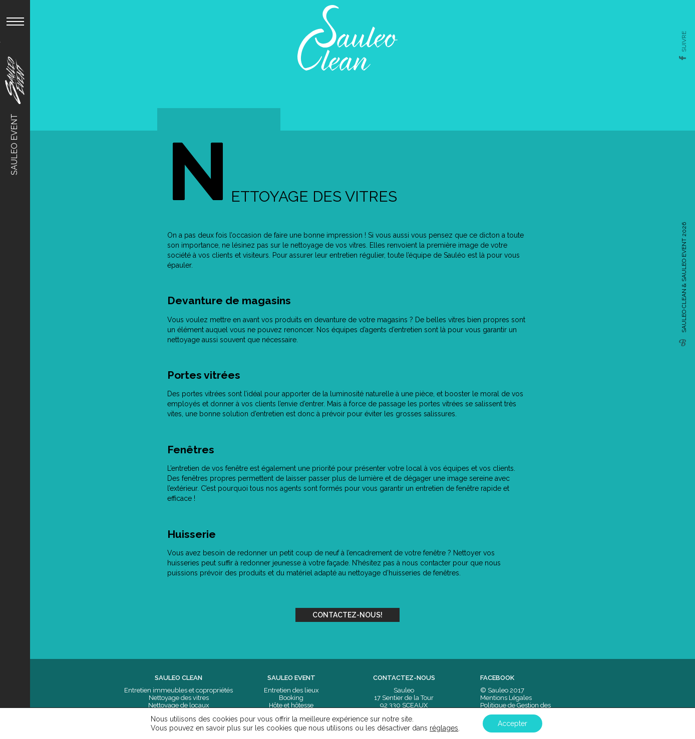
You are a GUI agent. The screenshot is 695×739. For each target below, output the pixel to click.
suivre (683, 41)
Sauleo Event (14, 116)
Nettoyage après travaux (178, 720)
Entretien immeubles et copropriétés (178, 690)
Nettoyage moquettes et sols (179, 712)
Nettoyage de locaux (178, 705)
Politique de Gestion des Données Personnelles (515, 708)
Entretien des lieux (291, 690)
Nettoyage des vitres (179, 697)
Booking (291, 697)
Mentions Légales (506, 697)
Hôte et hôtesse (291, 705)
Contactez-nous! (347, 615)
